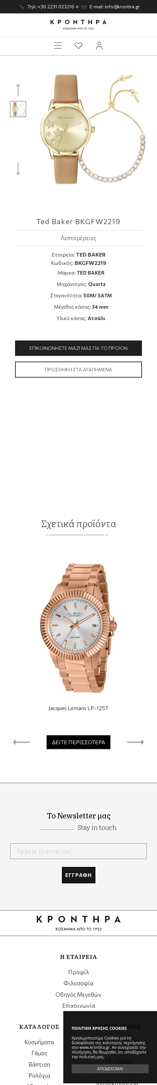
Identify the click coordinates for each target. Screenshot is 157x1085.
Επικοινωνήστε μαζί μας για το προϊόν (78, 348)
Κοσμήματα (39, 1042)
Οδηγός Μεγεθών (78, 994)
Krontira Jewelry (78, 24)
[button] (21, 742)
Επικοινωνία (78, 1005)
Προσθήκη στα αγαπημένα (78, 369)
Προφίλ (78, 972)
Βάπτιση (39, 1064)
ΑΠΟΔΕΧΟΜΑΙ (110, 1069)
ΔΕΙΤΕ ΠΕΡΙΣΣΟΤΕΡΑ (78, 742)
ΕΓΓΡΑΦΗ (78, 875)
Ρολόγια (39, 1075)
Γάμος (39, 1053)
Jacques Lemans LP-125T (78, 708)
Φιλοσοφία (78, 983)
